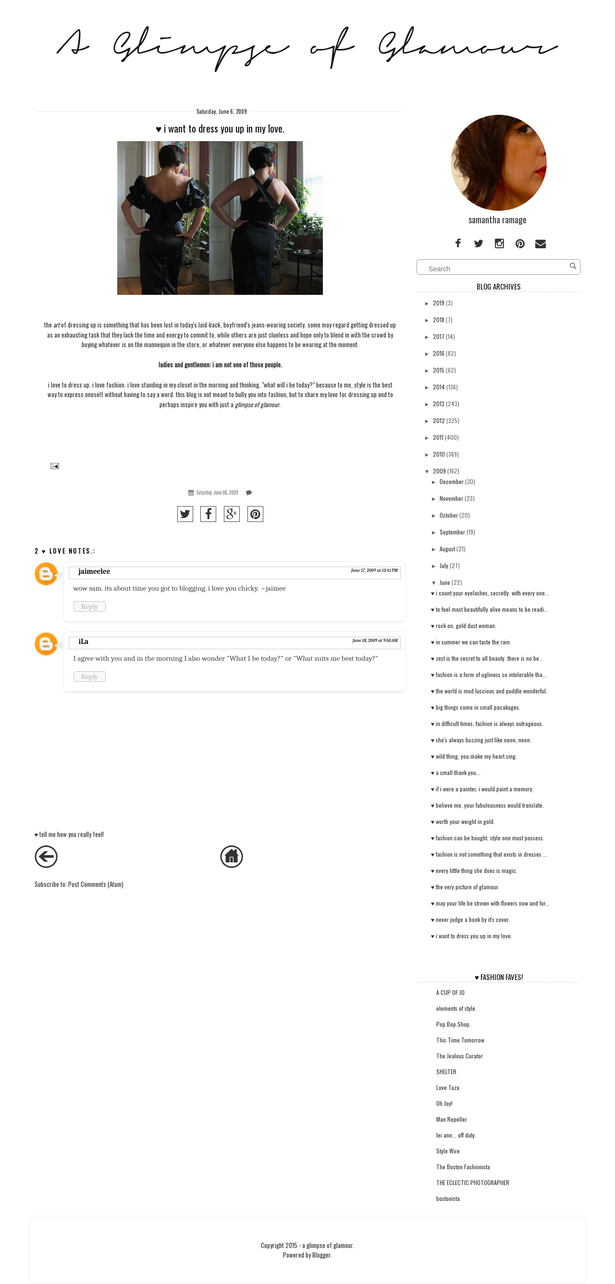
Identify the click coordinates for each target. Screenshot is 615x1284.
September (452, 532)
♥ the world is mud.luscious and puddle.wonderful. (489, 691)
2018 (438, 319)
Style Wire (448, 1151)
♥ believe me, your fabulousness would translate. (487, 805)
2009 (439, 471)
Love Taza (447, 1087)
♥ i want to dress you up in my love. (471, 936)
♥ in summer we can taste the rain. (471, 642)
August (447, 549)
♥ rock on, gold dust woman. (463, 625)
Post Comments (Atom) (95, 884)
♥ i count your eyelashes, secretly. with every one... (490, 593)
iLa (84, 641)
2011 (438, 437)
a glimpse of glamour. (328, 1245)
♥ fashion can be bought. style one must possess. (487, 838)
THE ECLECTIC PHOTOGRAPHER (472, 1182)
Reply (89, 606)
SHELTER (446, 1071)
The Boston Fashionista (463, 1167)
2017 (438, 336)
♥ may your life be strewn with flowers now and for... (490, 903)
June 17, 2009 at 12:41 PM (374, 570)
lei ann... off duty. (456, 1135)
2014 (439, 387)
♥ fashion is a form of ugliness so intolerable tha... (489, 674)
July (444, 565)
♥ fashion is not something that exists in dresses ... (489, 854)
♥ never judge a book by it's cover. (470, 919)
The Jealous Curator (459, 1056)
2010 (439, 454)
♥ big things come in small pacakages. (475, 707)
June (445, 582)
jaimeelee (95, 571)
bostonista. (448, 1198)
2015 (438, 370)
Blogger (321, 1255)
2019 (438, 303)
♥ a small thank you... (455, 772)
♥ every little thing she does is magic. (474, 870)
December (452, 481)
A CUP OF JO (450, 992)
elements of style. (456, 1008)
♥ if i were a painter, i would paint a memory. (482, 789)
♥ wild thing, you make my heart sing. (474, 756)
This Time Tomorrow (460, 1040)
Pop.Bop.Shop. (453, 1024)
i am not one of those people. (247, 364)
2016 (438, 353)
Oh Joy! (444, 1103)
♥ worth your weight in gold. (463, 821)
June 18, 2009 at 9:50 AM (375, 640)
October (449, 515)
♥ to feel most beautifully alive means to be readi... (489, 609)
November (451, 498)
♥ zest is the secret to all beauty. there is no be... (487, 658)
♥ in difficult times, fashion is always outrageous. (487, 723)
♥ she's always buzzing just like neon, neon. (481, 740)
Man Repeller (451, 1119)
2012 (439, 420)
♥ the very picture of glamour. (465, 887)
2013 (438, 404)
